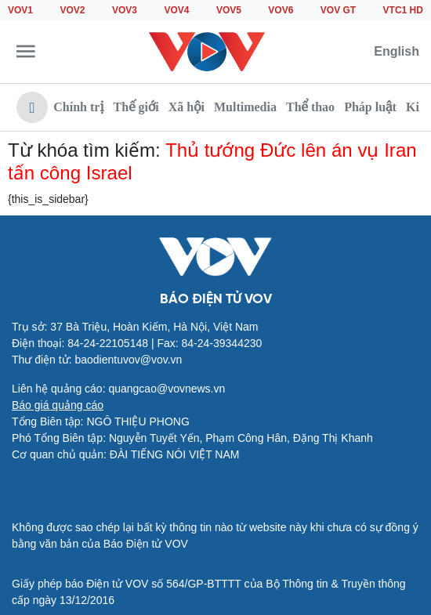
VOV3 (124, 10)
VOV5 (228, 10)
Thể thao (310, 107)
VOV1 (20, 10)
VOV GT (338, 10)
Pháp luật (370, 107)
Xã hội (186, 107)
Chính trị (78, 107)
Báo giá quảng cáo (57, 405)
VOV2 (72, 10)
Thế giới (136, 107)
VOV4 (176, 10)
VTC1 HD (403, 10)
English (396, 51)
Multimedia (245, 107)
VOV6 (280, 10)
